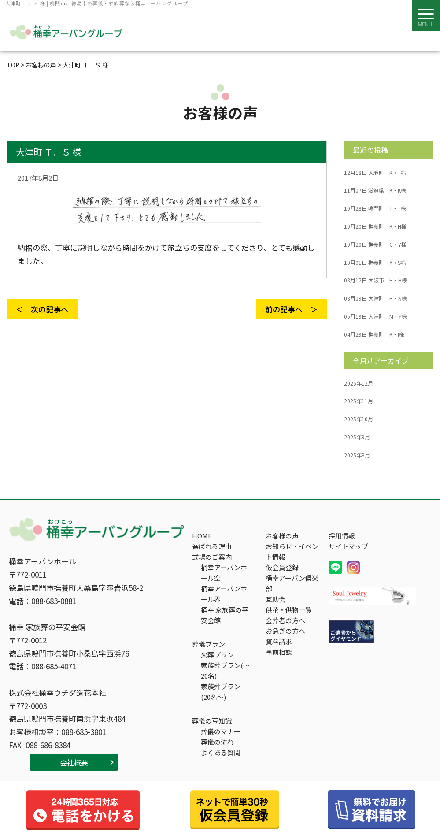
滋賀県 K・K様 (375, 190)
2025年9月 (357, 437)
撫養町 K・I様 (374, 334)
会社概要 (74, 762)
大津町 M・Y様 (375, 316)
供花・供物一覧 (289, 609)
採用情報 (342, 535)
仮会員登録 (282, 567)
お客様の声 (282, 535)
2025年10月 (358, 419)
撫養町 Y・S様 (375, 262)
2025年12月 (358, 383)
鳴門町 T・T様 (375, 208)
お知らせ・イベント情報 (292, 551)
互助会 (275, 599)
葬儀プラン (208, 644)
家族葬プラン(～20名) (225, 670)
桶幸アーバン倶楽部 (292, 583)
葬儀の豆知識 (212, 720)
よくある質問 (220, 752)
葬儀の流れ (217, 741)
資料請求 (279, 641)
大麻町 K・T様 (375, 172)
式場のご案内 (212, 556)
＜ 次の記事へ (42, 309)
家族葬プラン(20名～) (220, 692)
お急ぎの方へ (285, 630)
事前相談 (279, 652)
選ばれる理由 (212, 546)
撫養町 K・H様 (375, 226)
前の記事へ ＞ (291, 309)
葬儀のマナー (220, 731)
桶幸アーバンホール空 (224, 573)
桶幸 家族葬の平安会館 (224, 615)
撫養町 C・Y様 (375, 244)
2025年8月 (357, 455)
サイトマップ (348, 546)
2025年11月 (358, 401)
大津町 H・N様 (375, 298)
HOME (202, 535)
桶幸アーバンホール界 (224, 594)
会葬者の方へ (285, 620)
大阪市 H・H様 (375, 280)
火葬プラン (217, 654)
